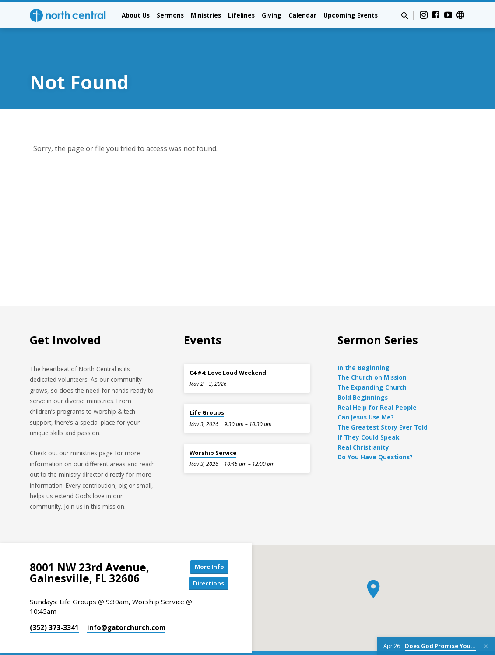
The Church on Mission (372, 353)
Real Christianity (363, 422)
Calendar (302, 15)
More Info (206, 543)
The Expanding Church (372, 363)
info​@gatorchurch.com (126, 605)
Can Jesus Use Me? (365, 392)
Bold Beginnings (362, 372)
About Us (136, 15)
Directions (206, 560)
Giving (271, 15)
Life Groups (207, 388)
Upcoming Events (350, 15)
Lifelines (241, 15)
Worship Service (213, 428)
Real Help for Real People (377, 382)
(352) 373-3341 (54, 605)
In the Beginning (363, 342)
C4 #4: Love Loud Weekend (228, 348)
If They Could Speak (368, 412)
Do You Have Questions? (375, 432)
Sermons (170, 15)
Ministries (206, 15)
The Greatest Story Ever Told (382, 402)
